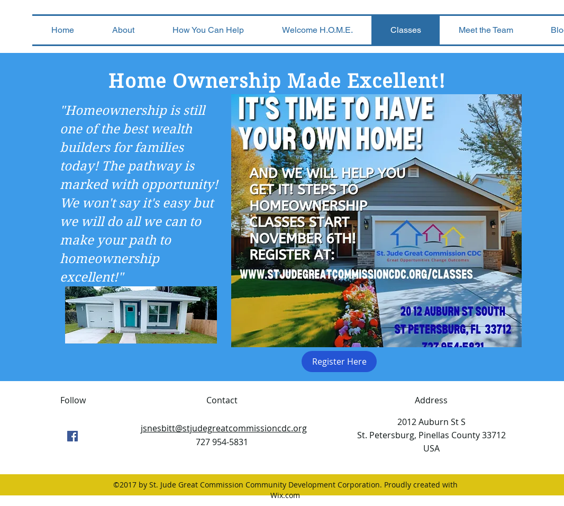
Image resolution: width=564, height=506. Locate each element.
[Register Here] (339, 361)
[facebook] (72, 436)
